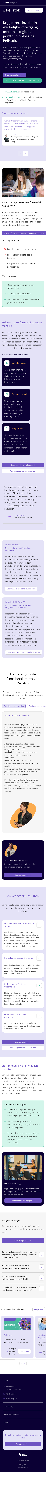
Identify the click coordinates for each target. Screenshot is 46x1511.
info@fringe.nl (10, 1398)
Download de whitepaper (23, 1200)
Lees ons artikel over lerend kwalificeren (22, 80)
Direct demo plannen (15, 75)
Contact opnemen (23, 1240)
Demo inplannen (23, 875)
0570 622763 (9, 1394)
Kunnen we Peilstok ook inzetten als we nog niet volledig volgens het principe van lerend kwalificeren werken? (23, 1255)
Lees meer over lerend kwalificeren (21, 589)
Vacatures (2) (23, 1444)
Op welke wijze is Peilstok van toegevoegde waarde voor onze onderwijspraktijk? (23, 1288)
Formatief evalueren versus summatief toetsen (24, 233)
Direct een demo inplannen (23, 465)
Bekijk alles (38, 1309)
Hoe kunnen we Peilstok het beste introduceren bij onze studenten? (23, 1267)
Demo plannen (34, 10)
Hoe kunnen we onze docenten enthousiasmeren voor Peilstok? (23, 1278)
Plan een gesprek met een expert (23, 471)
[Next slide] (25, 153)
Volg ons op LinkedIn (23, 1461)
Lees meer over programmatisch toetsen (23, 652)
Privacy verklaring (23, 1468)
